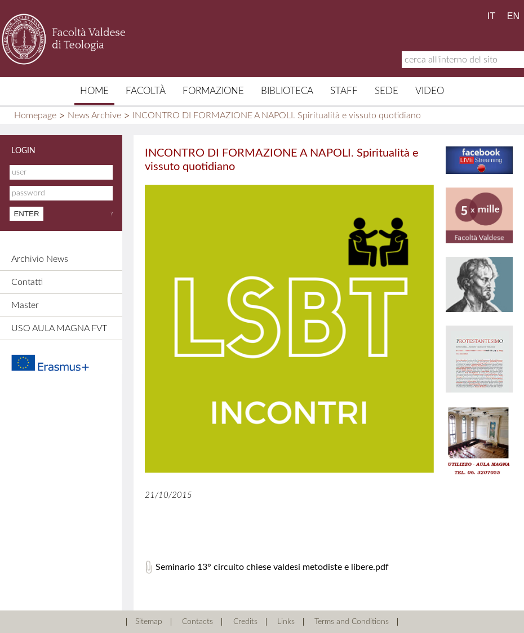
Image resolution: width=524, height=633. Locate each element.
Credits (245, 622)
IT (491, 16)
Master (25, 305)
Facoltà (146, 91)
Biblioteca (287, 91)
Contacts (197, 622)
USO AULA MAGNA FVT (59, 328)
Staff (344, 91)
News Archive (94, 115)
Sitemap (148, 622)
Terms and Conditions (351, 622)
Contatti (27, 282)
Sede (386, 91)
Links (286, 622)
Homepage (35, 115)
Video (429, 91)
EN (513, 16)
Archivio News (39, 259)
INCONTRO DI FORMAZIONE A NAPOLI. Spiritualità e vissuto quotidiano (276, 115)
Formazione (213, 91)
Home (94, 91)
